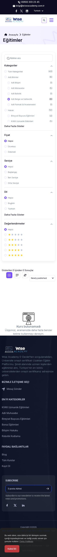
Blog (4, 454)
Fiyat (7, 135)
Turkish (11, 208)
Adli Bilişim (16, 83)
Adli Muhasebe (17, 88)
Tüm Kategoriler (15, 71)
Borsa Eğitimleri (10, 424)
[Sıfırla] (25, 275)
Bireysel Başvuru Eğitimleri (22, 116)
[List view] (17, 275)
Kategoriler (10, 65)
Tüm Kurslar (8, 460)
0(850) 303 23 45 (28, 2)
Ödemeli (12, 152)
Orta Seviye (13, 183)
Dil (5, 191)
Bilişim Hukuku (10, 430)
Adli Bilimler (13, 77)
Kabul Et (12, 549)
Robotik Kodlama (11, 436)
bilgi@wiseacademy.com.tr (28, 5)
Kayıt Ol (6, 466)
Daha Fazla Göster (14, 126)
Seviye (8, 160)
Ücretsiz (12, 146)
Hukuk (11, 110)
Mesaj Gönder (12, 389)
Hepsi (10, 141)
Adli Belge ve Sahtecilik (21, 99)
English (11, 203)
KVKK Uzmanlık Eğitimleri (22, 121)
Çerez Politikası (26, 541)
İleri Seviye (13, 177)
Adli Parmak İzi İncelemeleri (23, 104)
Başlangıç (12, 172)
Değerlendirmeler (14, 223)
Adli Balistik (16, 93)
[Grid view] (9, 275)
